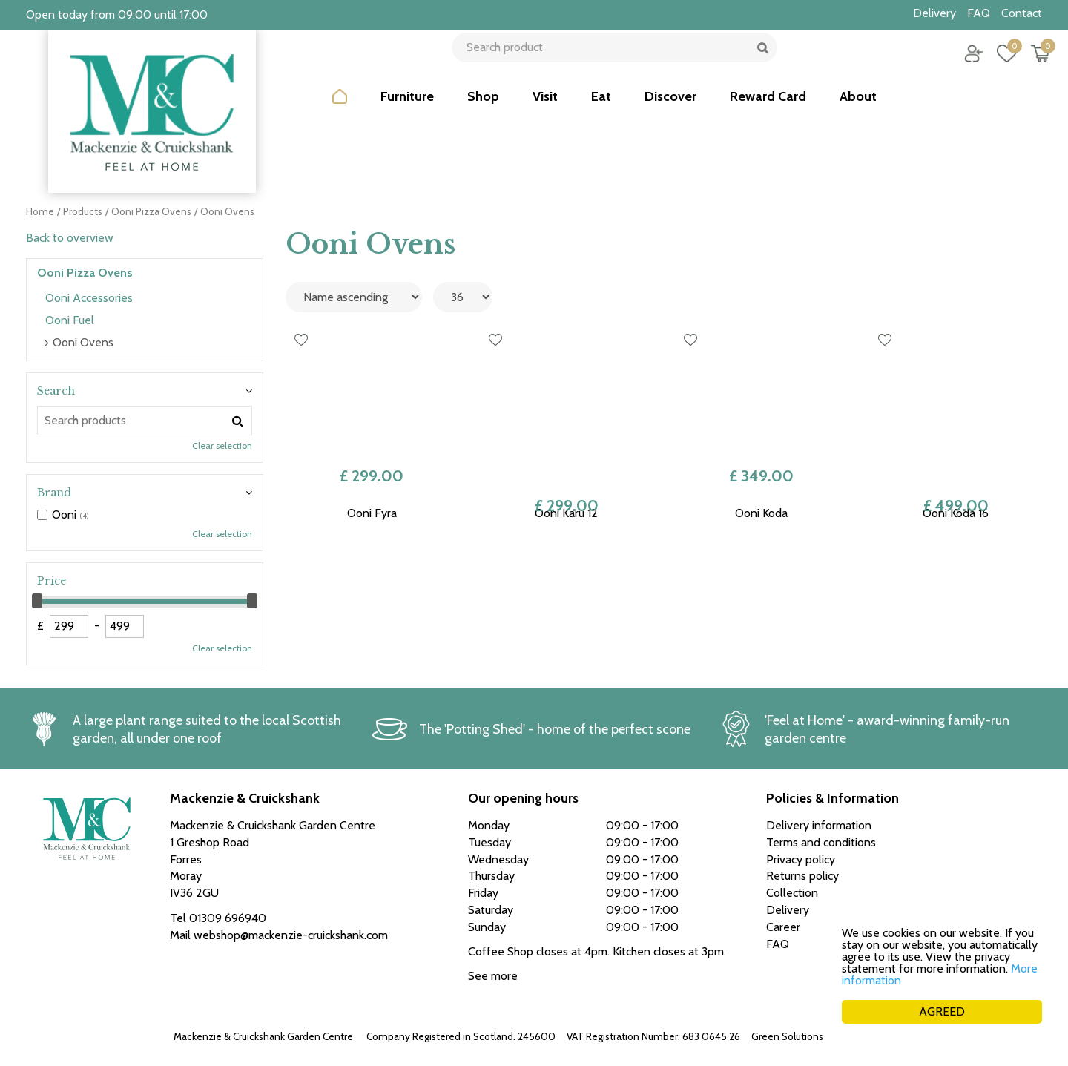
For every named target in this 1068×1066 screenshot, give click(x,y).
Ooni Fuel (69, 320)
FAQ (777, 944)
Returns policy (802, 876)
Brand (54, 492)
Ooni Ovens (83, 342)
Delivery (787, 910)
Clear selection (222, 445)
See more (493, 976)
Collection (792, 893)
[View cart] (1031, 63)
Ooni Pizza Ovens (85, 273)
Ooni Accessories (89, 298)
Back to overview (69, 238)
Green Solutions (787, 1036)
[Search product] (610, 63)
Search (56, 391)
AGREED (942, 1011)
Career (783, 927)
